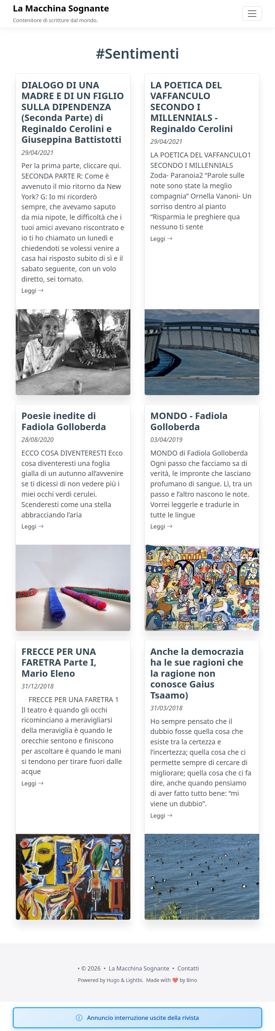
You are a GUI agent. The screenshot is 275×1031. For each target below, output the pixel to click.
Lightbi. (134, 980)
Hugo (113, 980)
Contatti (188, 968)
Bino (192, 980)
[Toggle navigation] (252, 13)
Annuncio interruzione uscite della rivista (143, 1018)
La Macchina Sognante (61, 8)
